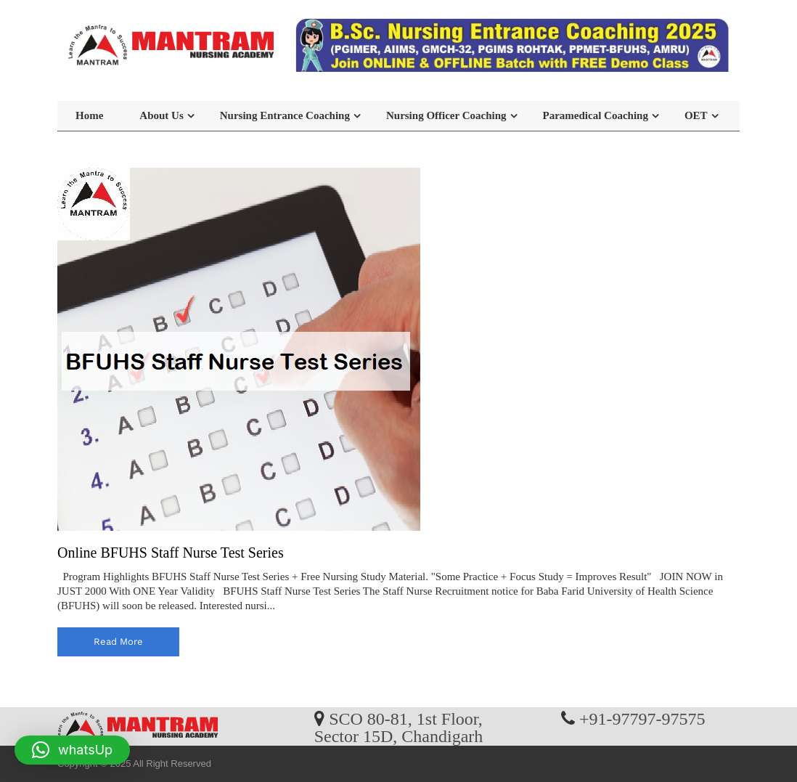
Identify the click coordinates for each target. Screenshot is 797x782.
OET (696, 115)
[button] (72, 750)
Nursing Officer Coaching (446, 115)
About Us (161, 115)
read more (118, 641)
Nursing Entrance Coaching (285, 115)
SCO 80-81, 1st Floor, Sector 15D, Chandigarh (398, 726)
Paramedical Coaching (595, 115)
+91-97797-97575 (642, 718)
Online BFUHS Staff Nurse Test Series (170, 553)
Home (89, 115)
